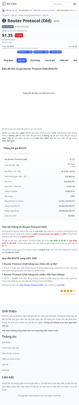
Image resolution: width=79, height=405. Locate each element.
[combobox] (61, 4)
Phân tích (64, 60)
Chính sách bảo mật (10, 348)
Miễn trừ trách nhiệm (11, 359)
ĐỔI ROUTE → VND (25, 52)
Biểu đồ (46, 15)
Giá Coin (9, 4)
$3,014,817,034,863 (48, 10)
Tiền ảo (14, 15)
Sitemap (5, 370)
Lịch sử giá (50, 60)
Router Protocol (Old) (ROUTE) (30, 15)
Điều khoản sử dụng (10, 353)
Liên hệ (5, 364)
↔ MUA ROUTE (55, 52)
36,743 (14, 10)
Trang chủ (5, 15)
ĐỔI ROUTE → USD (41, 52)
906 (30, 10)
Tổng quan (8, 60)
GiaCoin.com (38, 395)
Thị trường (35, 60)
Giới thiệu (6, 342)
